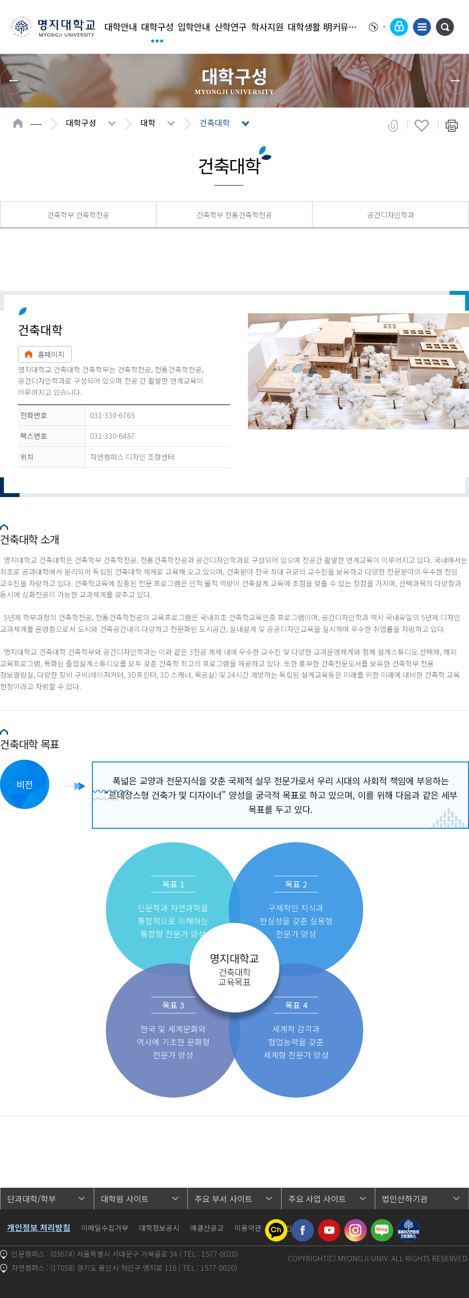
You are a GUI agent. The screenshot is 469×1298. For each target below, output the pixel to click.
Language (377, 26)
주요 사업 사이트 (317, 1198)
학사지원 (267, 26)
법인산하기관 (405, 1198)
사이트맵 (422, 27)
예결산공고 (207, 1227)
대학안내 (120, 26)
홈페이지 (45, 354)
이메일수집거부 (104, 1227)
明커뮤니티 (340, 26)
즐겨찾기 (422, 125)
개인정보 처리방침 (38, 1227)
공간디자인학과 (390, 214)
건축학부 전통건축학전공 (234, 214)
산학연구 (230, 26)
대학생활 (304, 26)
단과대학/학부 (31, 1198)
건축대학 (214, 122)
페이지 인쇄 (452, 125)
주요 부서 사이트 (223, 1198)
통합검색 (445, 27)
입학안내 (194, 26)
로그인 (399, 27)
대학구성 (157, 26)
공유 (393, 125)
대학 (148, 122)
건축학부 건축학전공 (78, 214)
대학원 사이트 (125, 1198)
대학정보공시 (159, 1227)
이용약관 (247, 1227)
